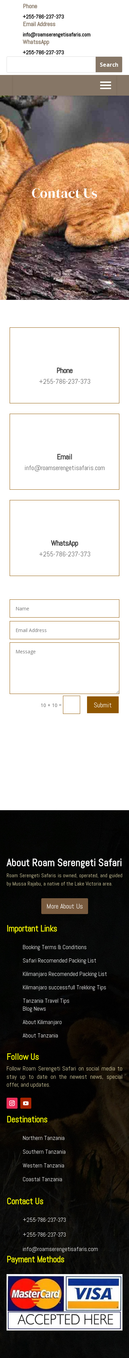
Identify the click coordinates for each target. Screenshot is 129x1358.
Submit (103, 704)
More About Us (64, 906)
